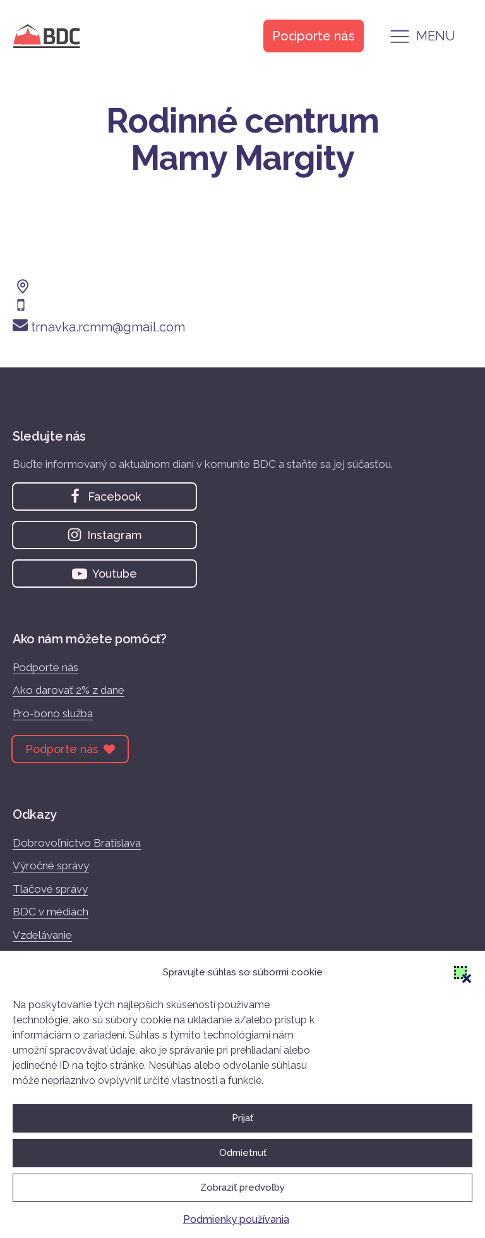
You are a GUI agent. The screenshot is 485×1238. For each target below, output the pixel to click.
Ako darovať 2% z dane (68, 690)
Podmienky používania (236, 1219)
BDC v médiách (50, 911)
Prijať (242, 1118)
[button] (460, 972)
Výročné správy (51, 865)
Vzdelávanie (42, 935)
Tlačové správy (50, 889)
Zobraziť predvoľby (242, 1187)
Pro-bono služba (53, 713)
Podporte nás (45, 667)
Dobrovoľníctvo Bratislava (77, 842)
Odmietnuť (242, 1152)
